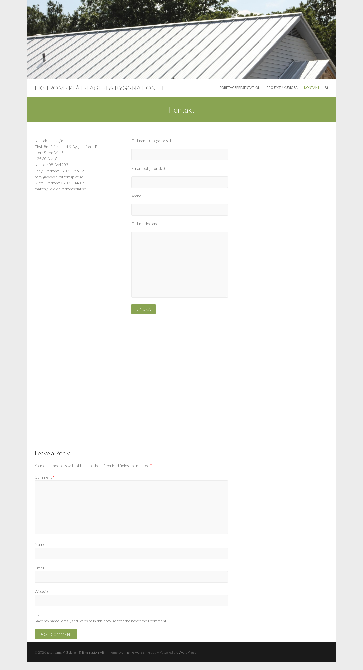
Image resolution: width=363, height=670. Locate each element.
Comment (44, 477)
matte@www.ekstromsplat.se (60, 188)
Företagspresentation (240, 88)
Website (42, 591)
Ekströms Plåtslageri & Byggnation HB (100, 88)
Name (40, 544)
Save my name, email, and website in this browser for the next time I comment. (101, 620)
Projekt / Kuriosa (282, 88)
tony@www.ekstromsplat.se (59, 176)
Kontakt (312, 88)
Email (39, 567)
